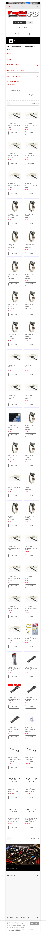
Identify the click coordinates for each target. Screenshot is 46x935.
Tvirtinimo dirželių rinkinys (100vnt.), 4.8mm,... (31, 185)
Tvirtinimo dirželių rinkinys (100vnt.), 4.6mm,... (14, 125)
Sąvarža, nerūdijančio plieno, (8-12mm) (13, 215)
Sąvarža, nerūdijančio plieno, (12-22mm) (14, 246)
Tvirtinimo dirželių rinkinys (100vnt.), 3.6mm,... (14, 155)
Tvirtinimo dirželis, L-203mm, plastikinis (31, 608)
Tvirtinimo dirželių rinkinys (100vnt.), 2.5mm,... (14, 578)
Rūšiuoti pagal (15, 90)
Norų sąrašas (33, 6)
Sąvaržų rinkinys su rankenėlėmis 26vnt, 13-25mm (31, 638)
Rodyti (31, 95)
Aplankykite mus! (14, 76)
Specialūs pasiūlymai (16, 70)
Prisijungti (23, 27)
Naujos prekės (13, 65)
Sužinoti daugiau (15, 930)
